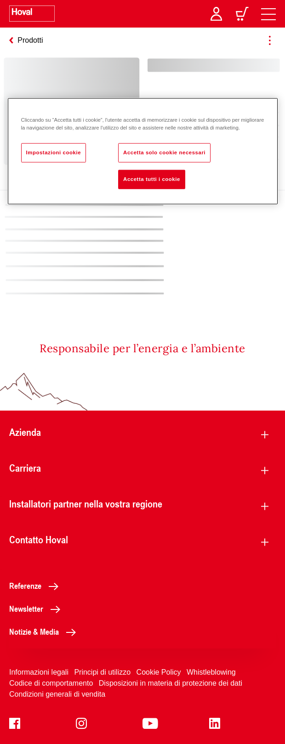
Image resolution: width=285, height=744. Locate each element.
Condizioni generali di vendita (57, 694)
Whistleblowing (211, 672)
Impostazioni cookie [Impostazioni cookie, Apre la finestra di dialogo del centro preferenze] (53, 152)
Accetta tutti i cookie (151, 179)
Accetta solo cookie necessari (164, 152)
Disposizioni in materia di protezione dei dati (170, 683)
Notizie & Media (45, 631)
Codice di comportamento (51, 683)
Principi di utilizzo (102, 672)
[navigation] (268, 14)
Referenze (36, 586)
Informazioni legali (38, 672)
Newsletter (37, 608)
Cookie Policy (159, 672)
